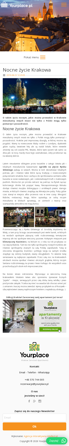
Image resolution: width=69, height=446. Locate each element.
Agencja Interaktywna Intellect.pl (41, 436)
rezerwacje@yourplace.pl (34, 383)
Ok (34, 426)
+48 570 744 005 (34, 379)
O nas (34, 391)
